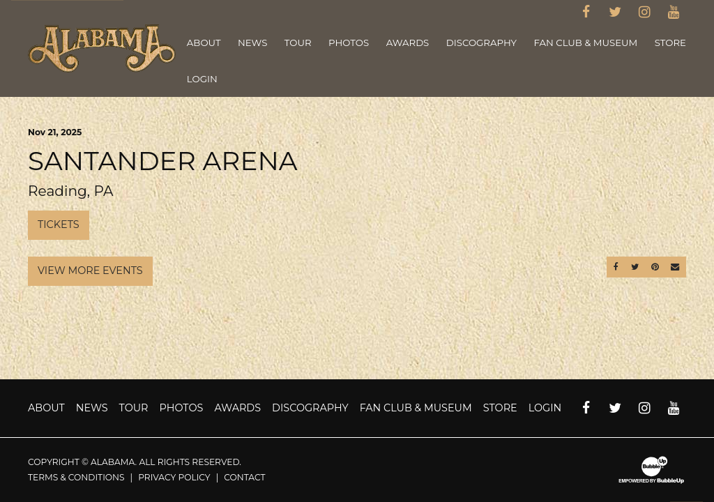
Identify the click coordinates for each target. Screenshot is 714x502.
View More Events (90, 270)
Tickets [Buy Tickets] (58, 224)
